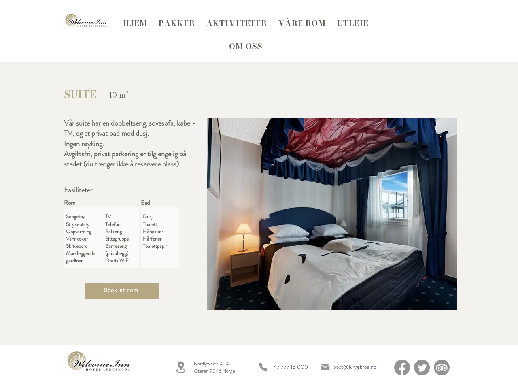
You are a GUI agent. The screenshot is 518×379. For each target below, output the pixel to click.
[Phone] (263, 367)
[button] (332, 214)
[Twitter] (422, 367)
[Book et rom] (122, 291)
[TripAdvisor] (442, 367)
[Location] (181, 367)
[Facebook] (402, 367)
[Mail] (325, 367)
